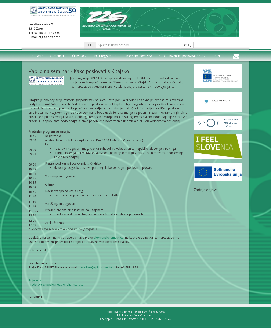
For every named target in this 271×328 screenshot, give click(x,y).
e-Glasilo (38, 56)
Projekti (217, 56)
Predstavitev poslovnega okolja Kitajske (56, 284)
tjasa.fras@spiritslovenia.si (97, 267)
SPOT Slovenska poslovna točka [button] (182, 56)
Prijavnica (35, 280)
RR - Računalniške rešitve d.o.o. (135, 315)
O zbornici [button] (58, 56)
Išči (187, 45)
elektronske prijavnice (108, 237)
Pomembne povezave (138, 56)
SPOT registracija (104, 56)
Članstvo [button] (79, 56)
